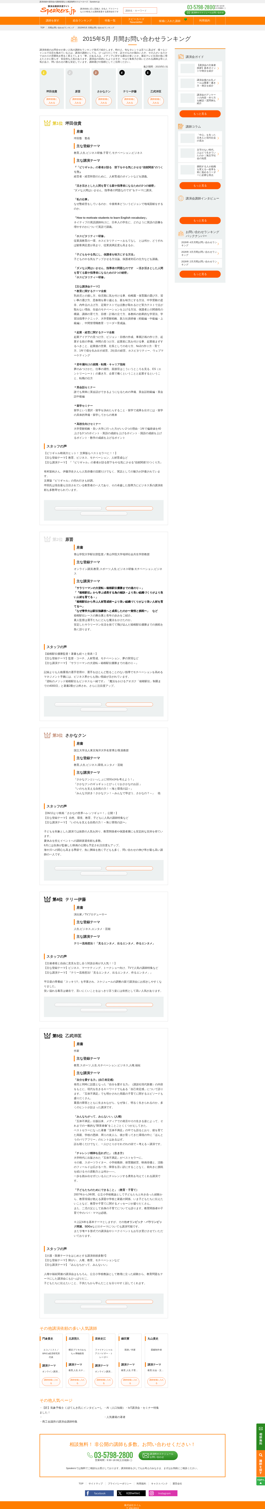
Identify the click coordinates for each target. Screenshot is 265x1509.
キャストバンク (159, 1464)
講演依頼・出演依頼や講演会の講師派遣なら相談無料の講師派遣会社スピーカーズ (122, 1505)
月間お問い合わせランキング (61, 27)
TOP (42, 27)
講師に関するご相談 (145, 508)
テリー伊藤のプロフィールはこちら (70, 993)
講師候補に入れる (51, 101)
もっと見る (200, 113)
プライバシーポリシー (119, 1464)
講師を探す (52, 20)
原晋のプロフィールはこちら (70, 700)
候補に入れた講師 (172, 21)
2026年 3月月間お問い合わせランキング (199, 253)
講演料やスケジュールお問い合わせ (207, 12)
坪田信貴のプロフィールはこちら (70, 508)
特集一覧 (110, 20)
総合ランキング (82, 20)
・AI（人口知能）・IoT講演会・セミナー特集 (131, 1389)
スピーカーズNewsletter (136, 21)
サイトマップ (96, 1464)
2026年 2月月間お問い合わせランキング (199, 263)
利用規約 (204, 20)
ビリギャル (86, 167)
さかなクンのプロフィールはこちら (70, 861)
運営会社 (177, 1464)
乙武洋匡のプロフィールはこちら (70, 1286)
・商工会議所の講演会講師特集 (58, 1402)
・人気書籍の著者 (114, 1398)
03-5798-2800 (108, 1436)
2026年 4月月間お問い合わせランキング (199, 244)
